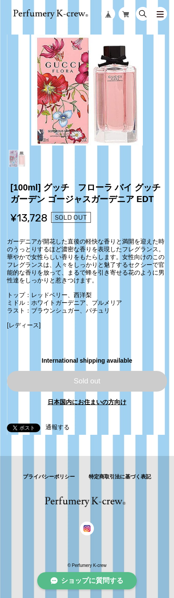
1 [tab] (17, 158)
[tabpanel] (87, 90)
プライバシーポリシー (49, 477)
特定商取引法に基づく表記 (120, 477)
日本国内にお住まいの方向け (87, 402)
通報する (57, 427)
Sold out (87, 381)
